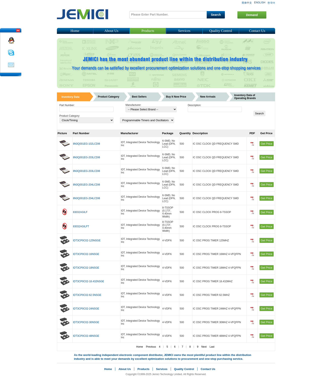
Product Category (108, 96)
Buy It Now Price (176, 96)
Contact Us (257, 31)
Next (204, 346)
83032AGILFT (81, 226)
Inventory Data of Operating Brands (245, 97)
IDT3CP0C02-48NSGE (86, 335)
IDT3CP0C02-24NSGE (86, 308)
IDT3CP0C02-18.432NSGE (88, 281)
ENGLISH (259, 2)
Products (147, 31)
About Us (111, 31)
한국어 (271, 2)
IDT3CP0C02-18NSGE (86, 267)
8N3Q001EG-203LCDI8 (86, 157)
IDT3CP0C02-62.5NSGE (87, 295)
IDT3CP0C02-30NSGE (86, 322)
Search (216, 14)
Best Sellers (139, 96)
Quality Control (220, 31)
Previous (151, 346)
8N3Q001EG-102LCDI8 (86, 143)
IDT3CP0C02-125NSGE (87, 240)
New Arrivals (207, 96)
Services (184, 31)
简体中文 (247, 2)
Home (75, 31)
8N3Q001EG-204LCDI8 (86, 184)
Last (212, 346)
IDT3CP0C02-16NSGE (86, 254)
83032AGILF (80, 212)
